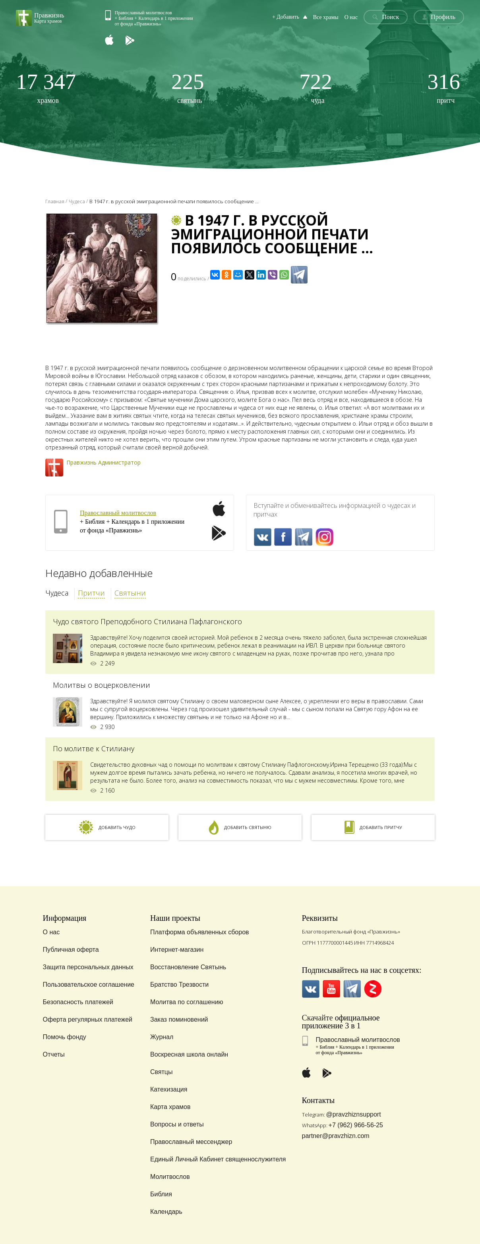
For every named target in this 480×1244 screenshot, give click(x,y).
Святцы (161, 1071)
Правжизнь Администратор (103, 462)
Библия (161, 1194)
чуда (315, 87)
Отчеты (54, 1054)
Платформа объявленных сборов (199, 932)
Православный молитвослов (118, 512)
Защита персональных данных (88, 967)
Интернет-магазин (176, 949)
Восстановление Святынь (188, 967)
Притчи (91, 593)
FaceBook (283, 537)
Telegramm (304, 537)
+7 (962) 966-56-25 (356, 1125)
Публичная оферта (71, 949)
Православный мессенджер (191, 1141)
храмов (46, 87)
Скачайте (317, 1017)
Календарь (166, 1211)
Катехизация (169, 1089)
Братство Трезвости (179, 984)
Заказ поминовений (179, 1019)
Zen (373, 989)
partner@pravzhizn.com (336, 1135)
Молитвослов (170, 1176)
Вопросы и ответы (177, 1124)
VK (262, 537)
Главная (54, 201)
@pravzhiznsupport (353, 1114)
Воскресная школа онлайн (189, 1054)
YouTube (332, 989)
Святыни (130, 593)
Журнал (161, 1037)
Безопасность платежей (78, 1002)
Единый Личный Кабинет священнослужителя (218, 1159)
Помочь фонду (64, 1037)
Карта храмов (170, 1106)
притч (444, 87)
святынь (187, 87)
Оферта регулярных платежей (87, 1019)
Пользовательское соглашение (88, 984)
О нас (351, 17)
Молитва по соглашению (186, 1002)
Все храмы (326, 17)
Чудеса (56, 593)
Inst (324, 537)
